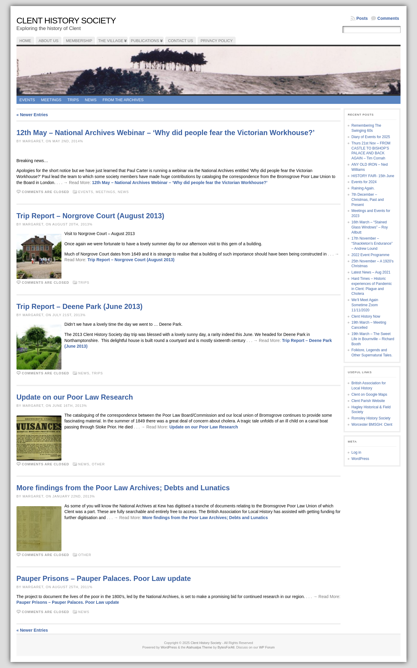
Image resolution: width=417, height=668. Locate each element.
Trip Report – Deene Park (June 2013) (79, 306)
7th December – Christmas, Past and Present (367, 199)
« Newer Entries (32, 114)
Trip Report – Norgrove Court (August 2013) (90, 216)
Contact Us (180, 40)
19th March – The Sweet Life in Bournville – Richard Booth (372, 339)
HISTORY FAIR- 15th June (372, 176)
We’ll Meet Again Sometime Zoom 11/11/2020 (364, 305)
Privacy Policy (217, 40)
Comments (388, 18)
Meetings (51, 100)
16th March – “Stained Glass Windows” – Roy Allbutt (369, 227)
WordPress (360, 459)
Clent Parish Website (368, 401)
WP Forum (267, 647)
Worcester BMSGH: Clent (371, 424)
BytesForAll (226, 647)
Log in (356, 452)
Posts (362, 18)
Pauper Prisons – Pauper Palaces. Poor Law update (103, 578)
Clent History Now (365, 316)
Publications (145, 40)
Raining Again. (362, 188)
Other (98, 464)
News (91, 100)
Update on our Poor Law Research (74, 397)
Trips (73, 100)
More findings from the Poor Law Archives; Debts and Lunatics (123, 488)
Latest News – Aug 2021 (370, 272)
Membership (79, 40)
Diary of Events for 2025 (370, 137)
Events (27, 100)
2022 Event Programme (370, 255)
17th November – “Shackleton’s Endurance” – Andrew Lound (371, 243)
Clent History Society (66, 20)
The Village (110, 40)
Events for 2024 (364, 182)
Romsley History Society (370, 418)
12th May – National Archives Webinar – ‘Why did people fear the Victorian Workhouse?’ (165, 132)
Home (25, 40)
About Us (48, 40)
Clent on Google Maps (369, 394)
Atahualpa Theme (199, 647)
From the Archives (123, 100)
